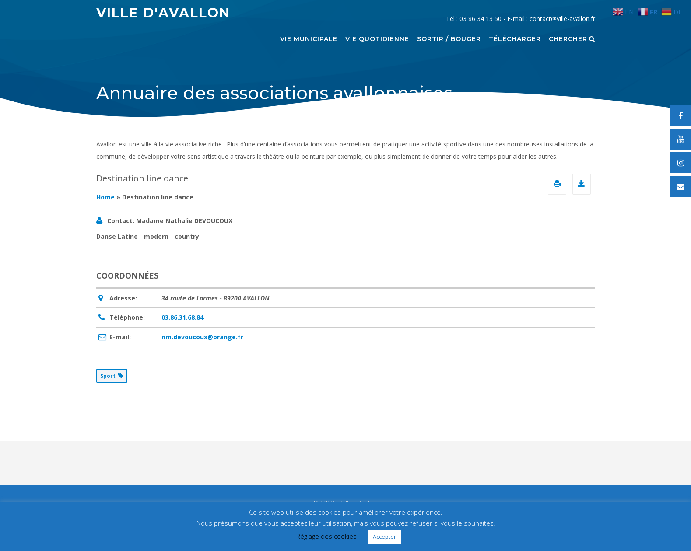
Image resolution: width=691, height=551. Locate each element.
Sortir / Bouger (449, 39)
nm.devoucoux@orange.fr (202, 337)
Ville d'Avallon (163, 13)
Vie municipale (308, 39)
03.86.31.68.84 (182, 317)
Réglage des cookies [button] (326, 536)
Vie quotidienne (377, 39)
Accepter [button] (384, 537)
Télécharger (515, 39)
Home (105, 197)
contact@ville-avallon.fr (562, 18)
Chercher (572, 39)
